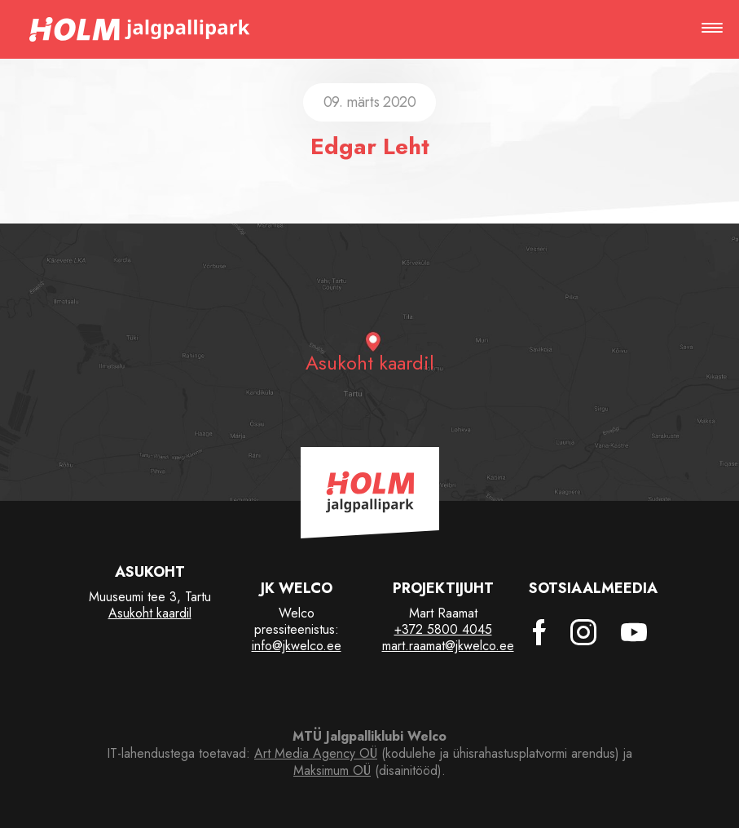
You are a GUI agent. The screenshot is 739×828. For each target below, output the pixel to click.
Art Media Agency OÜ (315, 753)
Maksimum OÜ (332, 770)
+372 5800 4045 (443, 629)
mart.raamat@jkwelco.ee (448, 645)
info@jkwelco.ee (296, 645)
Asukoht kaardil (149, 613)
